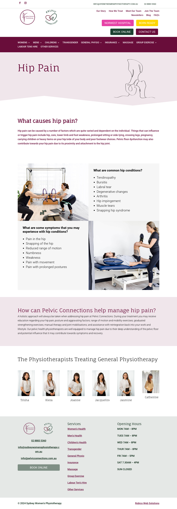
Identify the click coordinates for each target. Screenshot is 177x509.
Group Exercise (145, 43)
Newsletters (137, 15)
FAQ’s (156, 15)
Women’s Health (76, 428)
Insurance (111, 43)
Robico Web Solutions (147, 503)
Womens (22, 43)
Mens (36, 43)
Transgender (70, 43)
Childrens (51, 43)
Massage (128, 43)
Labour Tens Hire (28, 47)
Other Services (49, 47)
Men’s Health (74, 435)
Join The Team (151, 11)
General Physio (90, 43)
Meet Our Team (133, 11)
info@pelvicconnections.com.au (39, 458)
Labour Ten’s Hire (77, 482)
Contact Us (147, 31)
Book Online (122, 31)
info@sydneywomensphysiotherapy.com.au (115, 4)
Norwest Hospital (118, 23)
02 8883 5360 (150, 4)
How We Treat (116, 11)
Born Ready (147, 23)
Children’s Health (76, 442)
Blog (148, 15)
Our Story (101, 11)
